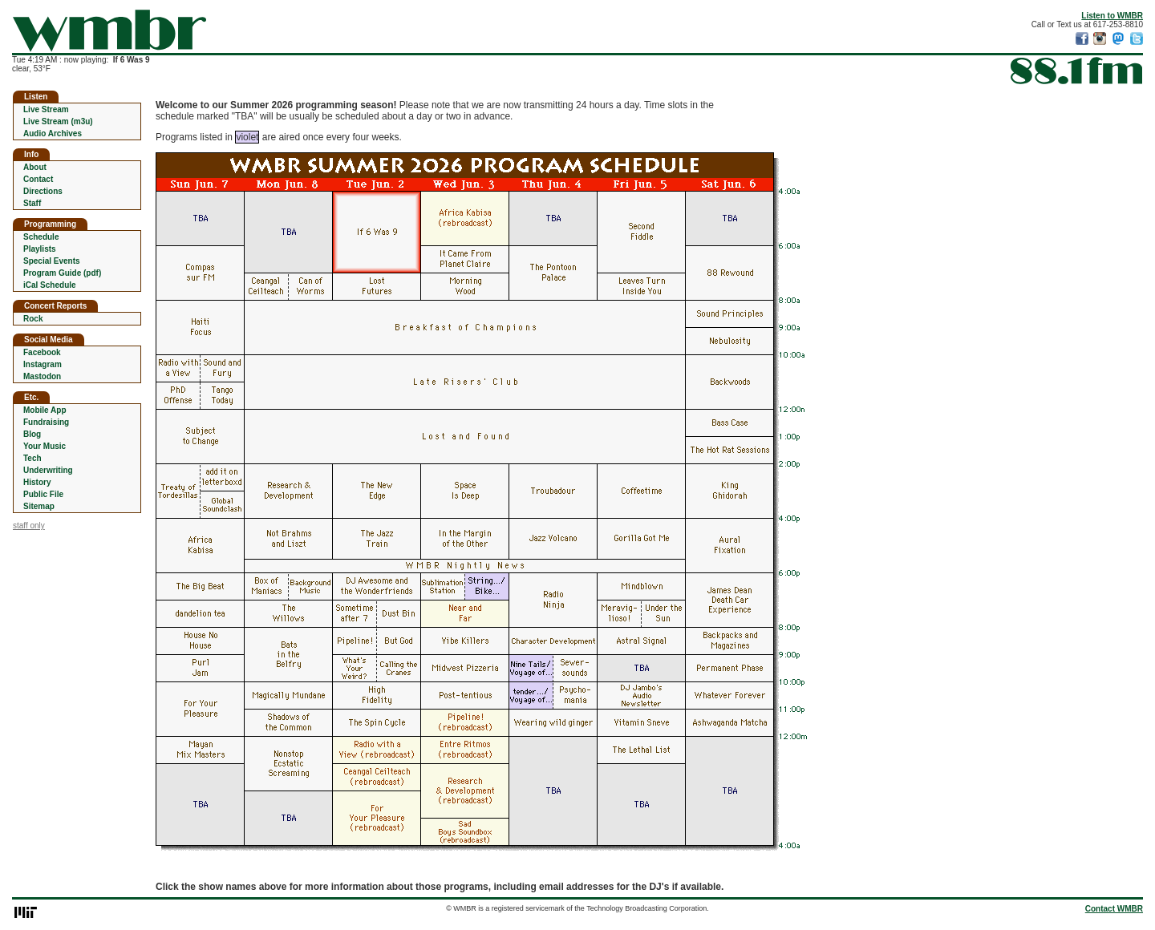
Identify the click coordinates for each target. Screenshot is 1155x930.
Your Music (44, 446)
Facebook (42, 352)
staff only (29, 525)
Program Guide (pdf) (62, 273)
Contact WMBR (1114, 908)
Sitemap (39, 506)
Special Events (51, 261)
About (35, 167)
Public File (43, 494)
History (37, 482)
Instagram (42, 364)
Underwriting (48, 470)
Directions (43, 191)
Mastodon (42, 376)
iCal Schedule (49, 285)
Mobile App (45, 410)
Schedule (41, 236)
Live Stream (46, 109)
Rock (33, 318)
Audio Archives (52, 133)
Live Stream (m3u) (58, 121)
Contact (38, 179)
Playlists (39, 249)
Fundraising (46, 422)
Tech (32, 458)
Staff (32, 203)
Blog (32, 434)
